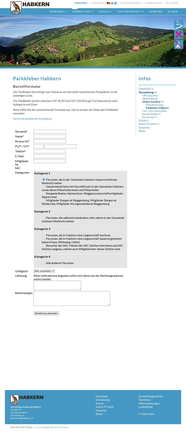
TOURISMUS (98, 3)
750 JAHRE (171, 3)
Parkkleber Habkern (157, 107)
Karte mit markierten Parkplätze (32, 118)
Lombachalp (145, 406)
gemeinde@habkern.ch (21, 418)
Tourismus (144, 399)
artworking (39, 427)
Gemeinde (58, 11)
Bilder (172, 11)
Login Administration (58, 427)
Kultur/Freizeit (131, 11)
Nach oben (146, 413)
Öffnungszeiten (150, 95)
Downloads (149, 117)
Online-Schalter (152, 101)
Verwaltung (82, 11)
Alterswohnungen (149, 403)
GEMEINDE (81, 3)
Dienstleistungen (154, 104)
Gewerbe (155, 11)
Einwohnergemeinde (150, 396)
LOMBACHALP (152, 3)
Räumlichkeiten (151, 114)
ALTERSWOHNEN (130, 3)
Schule (105, 11)
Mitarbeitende (149, 98)
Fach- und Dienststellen (154, 110)
